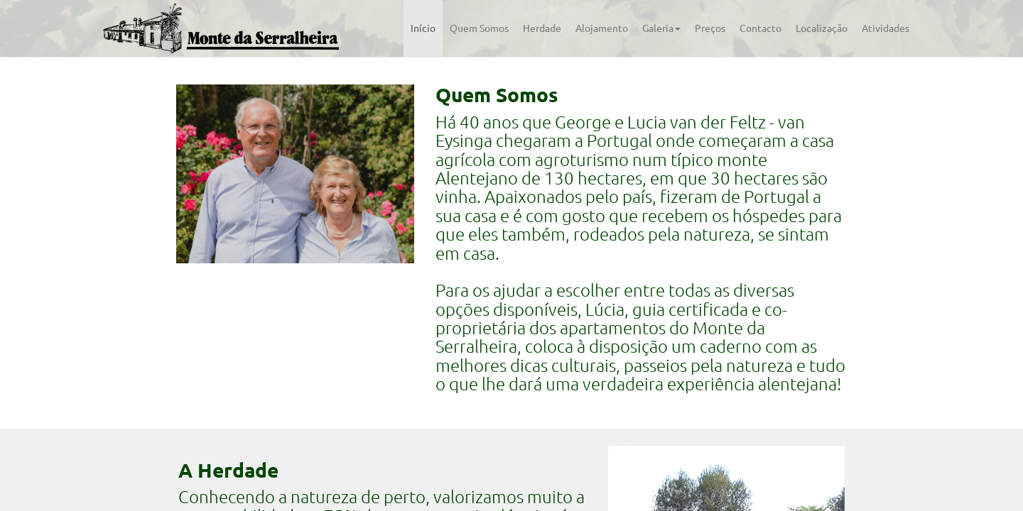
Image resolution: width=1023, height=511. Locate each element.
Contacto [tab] (760, 28)
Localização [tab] (822, 28)
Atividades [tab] (885, 28)
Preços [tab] (710, 28)
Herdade (542, 28)
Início (423, 28)
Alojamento (601, 28)
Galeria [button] (661, 28)
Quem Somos (479, 28)
